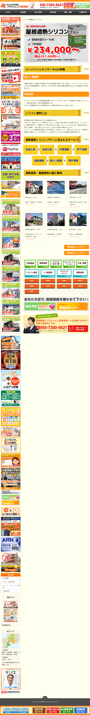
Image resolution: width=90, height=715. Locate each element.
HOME (8, 12)
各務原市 (80, 280)
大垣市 (48, 286)
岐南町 (48, 280)
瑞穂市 (32, 286)
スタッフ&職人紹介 (9, 582)
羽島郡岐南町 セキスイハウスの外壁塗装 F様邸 (33, 234)
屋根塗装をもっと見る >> (76, 247)
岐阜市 (32, 280)
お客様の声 (6, 591)
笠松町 (64, 280)
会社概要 (23, 12)
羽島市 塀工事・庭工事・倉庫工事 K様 (78, 202)
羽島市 (32, 291)
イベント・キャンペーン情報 (11, 586)
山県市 (64, 286)
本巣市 (80, 286)
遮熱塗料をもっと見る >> (76, 253)
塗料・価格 (68, 12)
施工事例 (53, 12)
